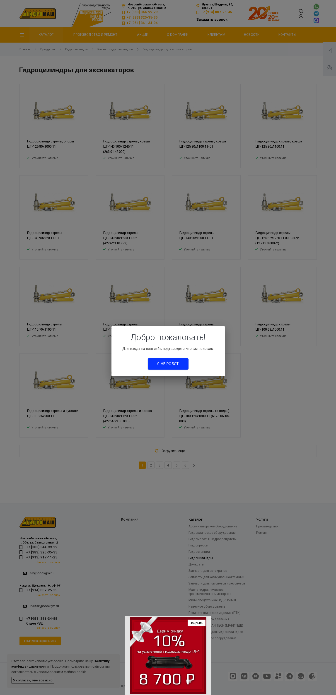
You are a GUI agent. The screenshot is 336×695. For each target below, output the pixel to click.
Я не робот (168, 364)
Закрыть (196, 624)
